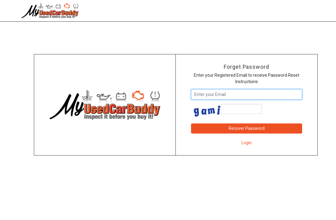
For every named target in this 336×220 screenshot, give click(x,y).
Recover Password (247, 128)
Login (246, 142)
